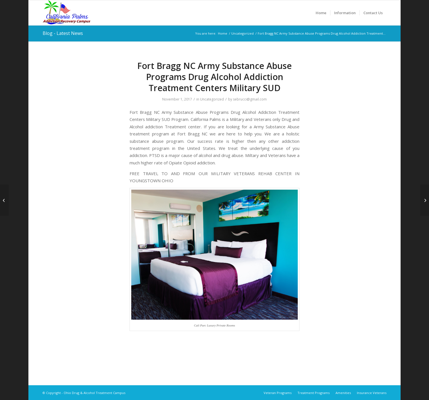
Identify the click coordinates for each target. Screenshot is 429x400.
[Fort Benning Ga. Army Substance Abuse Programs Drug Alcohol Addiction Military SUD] (4, 200)
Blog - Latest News (63, 33)
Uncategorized (212, 99)
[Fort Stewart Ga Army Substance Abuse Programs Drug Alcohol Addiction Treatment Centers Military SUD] (424, 200)
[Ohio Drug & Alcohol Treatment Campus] (67, 12)
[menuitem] (321, 12)
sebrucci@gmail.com (250, 99)
